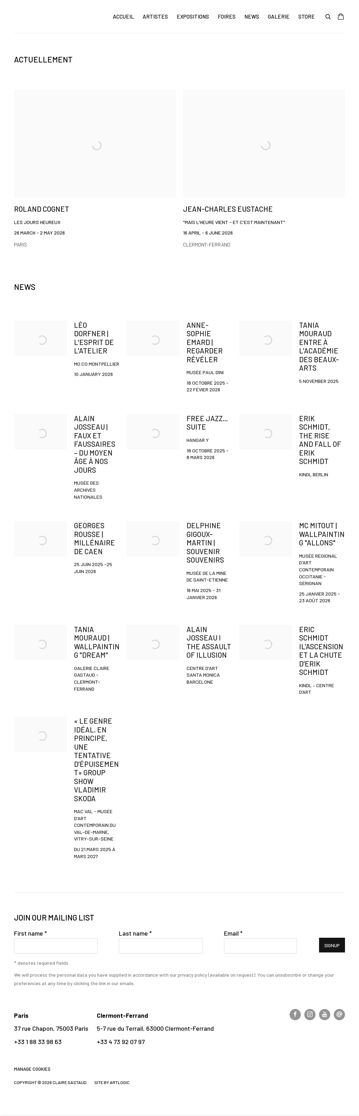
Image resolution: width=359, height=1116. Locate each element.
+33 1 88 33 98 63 (38, 1041)
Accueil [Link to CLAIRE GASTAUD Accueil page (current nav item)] (123, 16)
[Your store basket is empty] (341, 17)
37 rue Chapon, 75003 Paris (51, 1028)
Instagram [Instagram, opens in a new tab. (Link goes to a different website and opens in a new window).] (310, 1014)
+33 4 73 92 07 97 (121, 1041)
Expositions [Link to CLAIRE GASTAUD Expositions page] (193, 16)
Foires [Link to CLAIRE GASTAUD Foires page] (227, 16)
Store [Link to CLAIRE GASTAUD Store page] (306, 16)
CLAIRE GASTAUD (56, 17)
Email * (233, 933)
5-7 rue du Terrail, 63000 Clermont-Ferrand (155, 1028)
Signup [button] (332, 945)
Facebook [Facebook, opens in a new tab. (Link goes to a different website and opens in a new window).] (295, 1014)
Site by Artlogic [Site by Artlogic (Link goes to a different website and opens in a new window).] (112, 1082)
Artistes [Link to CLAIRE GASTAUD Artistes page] (155, 16)
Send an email (339, 1014)
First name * (30, 933)
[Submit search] (328, 16)
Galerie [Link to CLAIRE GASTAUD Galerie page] (279, 16)
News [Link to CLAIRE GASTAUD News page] (251, 16)
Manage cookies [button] (32, 1069)
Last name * (135, 933)
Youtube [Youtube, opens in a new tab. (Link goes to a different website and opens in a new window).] (324, 1014)
